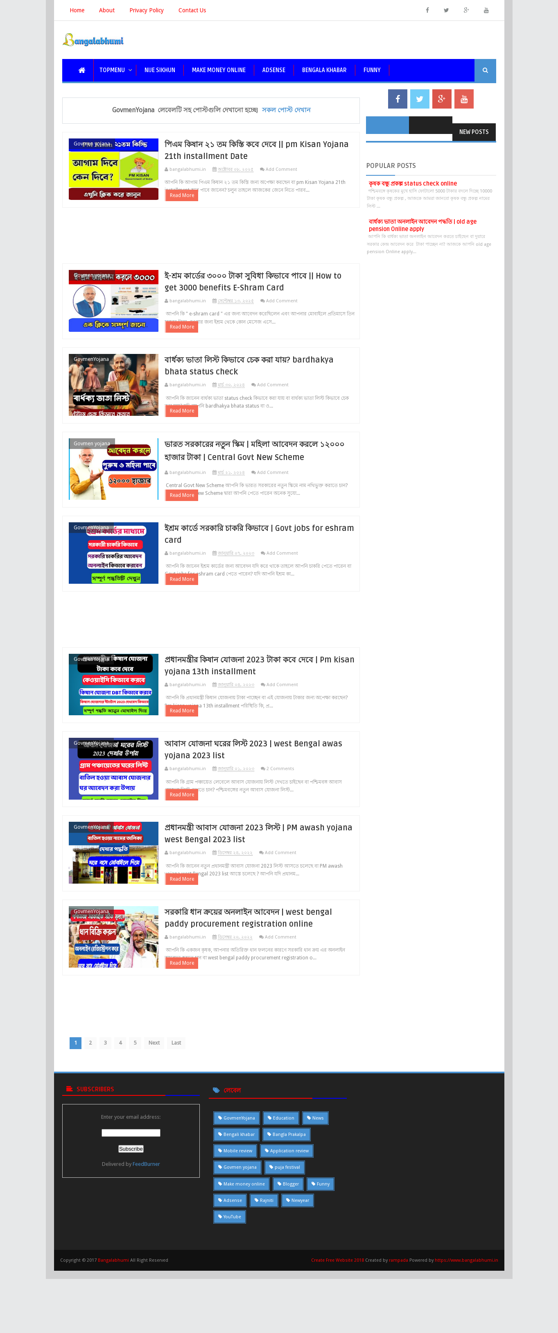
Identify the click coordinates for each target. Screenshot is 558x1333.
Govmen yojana (92, 144)
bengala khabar (324, 70)
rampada (398, 1322)
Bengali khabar (239, 1196)
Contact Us (192, 10)
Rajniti (266, 1262)
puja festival (287, 1230)
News (318, 1180)
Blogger (291, 1246)
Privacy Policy (146, 10)
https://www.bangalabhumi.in (466, 1322)
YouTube (232, 1279)
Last (183, 1105)
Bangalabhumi (113, 1322)
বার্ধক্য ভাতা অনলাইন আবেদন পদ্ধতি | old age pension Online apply (423, 225)
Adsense (273, 70)
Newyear (300, 1262)
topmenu (112, 70)
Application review (289, 1213)
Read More (195, 202)
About (107, 10)
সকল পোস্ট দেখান (286, 110)
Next (160, 1105)
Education (283, 1180)
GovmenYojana (91, 373)
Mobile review (238, 1213)
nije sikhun (160, 70)
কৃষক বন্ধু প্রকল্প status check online (413, 183)
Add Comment (294, 169)
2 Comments (293, 810)
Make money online (244, 1246)
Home (77, 10)
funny (372, 70)
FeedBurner (146, 1227)
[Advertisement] (211, 242)
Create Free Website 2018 (338, 1322)
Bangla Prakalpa (289, 1196)
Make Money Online (219, 70)
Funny (323, 1246)
